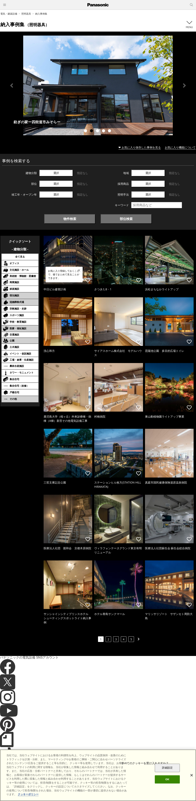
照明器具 (26, 13)
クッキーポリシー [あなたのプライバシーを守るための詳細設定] (28, 794)
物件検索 (69, 219)
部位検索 (126, 219)
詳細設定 (167, 767)
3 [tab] (98, 131)
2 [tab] (92, 131)
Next (184, 86)
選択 (56, 173)
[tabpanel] (98, 85)
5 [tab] (110, 131)
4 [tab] (104, 131)
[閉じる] (191, 775)
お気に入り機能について (180, 147)
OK (167, 779)
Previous (12, 86)
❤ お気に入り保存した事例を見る (139, 147)
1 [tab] (86, 131)
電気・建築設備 (8, 13)
